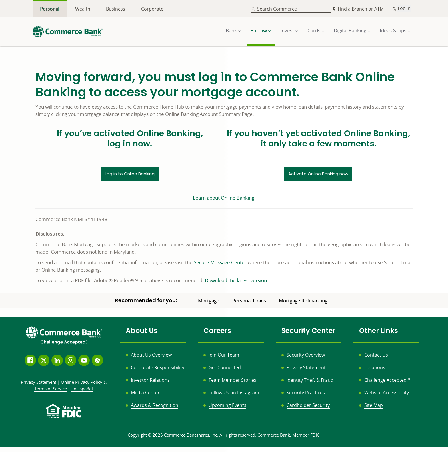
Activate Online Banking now (318, 174)
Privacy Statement (306, 367)
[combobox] (291, 9)
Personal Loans (248, 300)
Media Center (145, 392)
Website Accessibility (386, 392)
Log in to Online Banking (130, 174)
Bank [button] (231, 30)
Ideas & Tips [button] (393, 30)
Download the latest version (236, 280)
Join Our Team (224, 355)
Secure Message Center (220, 262)
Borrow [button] (258, 30)
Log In (404, 8)
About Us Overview (151, 355)
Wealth (82, 9)
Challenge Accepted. (387, 380)
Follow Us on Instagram (234, 392)
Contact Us (376, 355)
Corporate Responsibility (157, 367)
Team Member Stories (232, 380)
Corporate (152, 9)
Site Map (373, 405)
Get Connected (225, 367)
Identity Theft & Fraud (310, 380)
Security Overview (306, 355)
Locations (374, 367)
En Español (82, 388)
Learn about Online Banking (223, 197)
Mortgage (208, 300)
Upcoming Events (227, 405)
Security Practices (306, 392)
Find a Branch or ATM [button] (361, 9)
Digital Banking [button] (350, 30)
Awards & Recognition (154, 405)
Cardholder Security (308, 405)
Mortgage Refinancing (302, 300)
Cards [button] (313, 30)
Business (115, 9)
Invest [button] (287, 30)
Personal (49, 9)
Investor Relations (150, 380)
